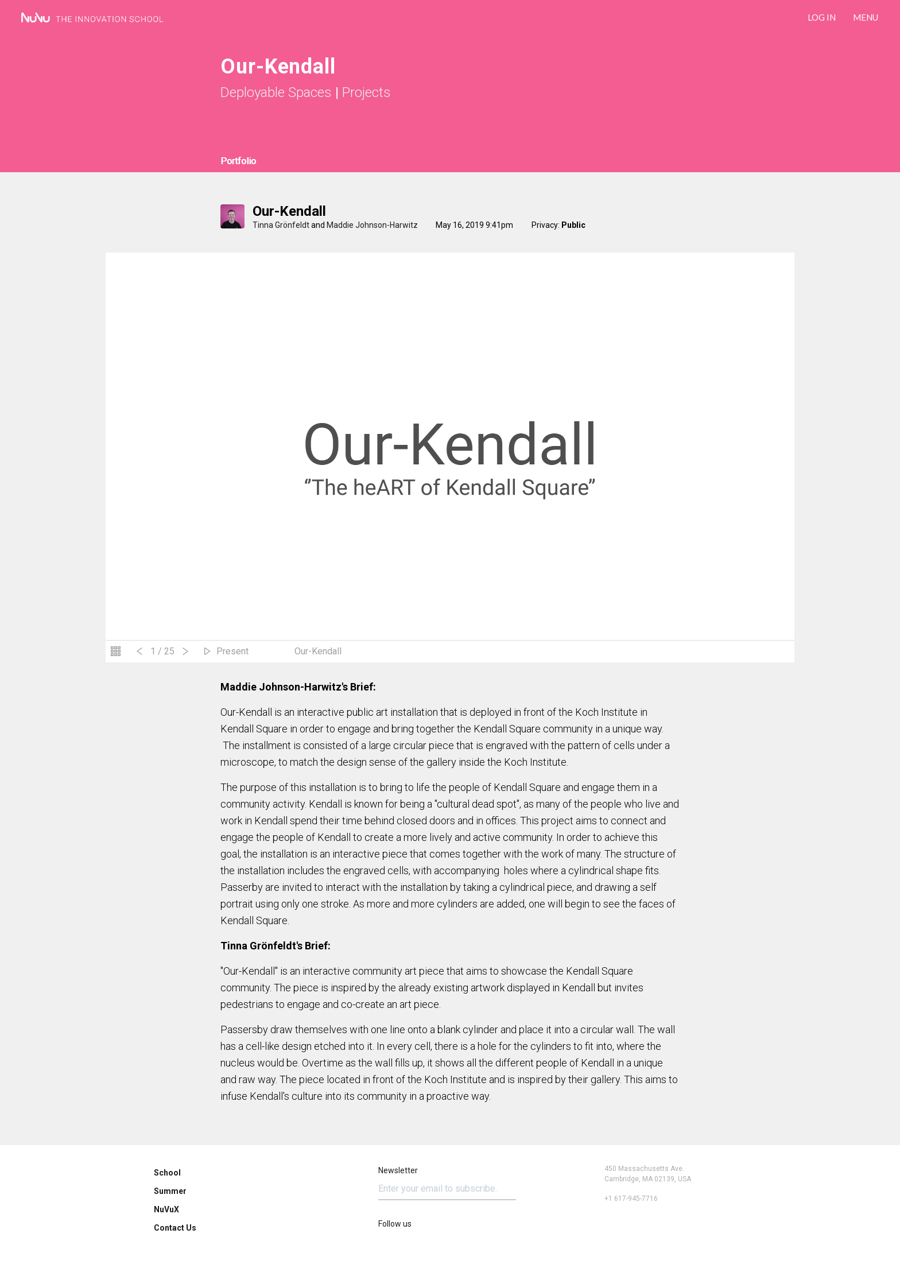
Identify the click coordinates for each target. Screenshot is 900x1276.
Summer (170, 1191)
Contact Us (175, 1227)
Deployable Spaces (276, 92)
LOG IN (822, 17)
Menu (865, 17)
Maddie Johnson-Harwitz (372, 225)
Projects (366, 92)
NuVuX (166, 1209)
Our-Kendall (289, 211)
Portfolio (238, 161)
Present (232, 651)
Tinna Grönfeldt (281, 225)
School (167, 1172)
